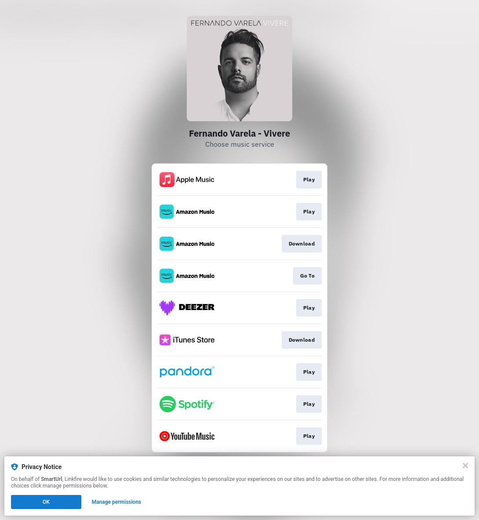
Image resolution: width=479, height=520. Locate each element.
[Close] (465, 466)
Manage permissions (117, 502)
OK (46, 502)
